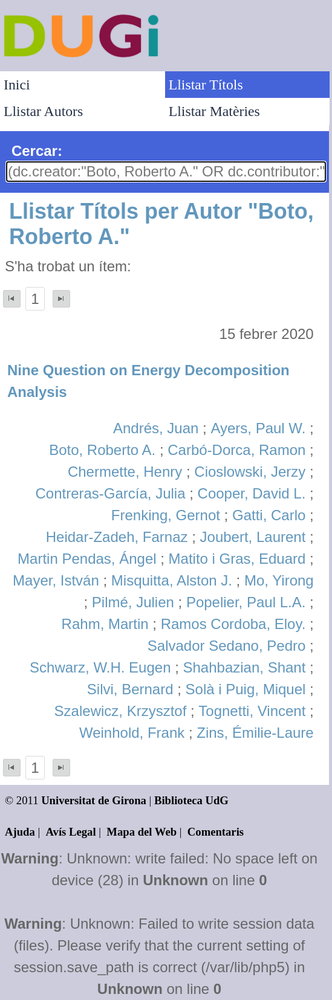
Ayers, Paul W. (257, 428)
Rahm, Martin (105, 624)
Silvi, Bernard (130, 689)
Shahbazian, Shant (244, 667)
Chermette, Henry (125, 471)
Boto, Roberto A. (102, 450)
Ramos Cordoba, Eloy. (233, 624)
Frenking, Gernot (165, 515)
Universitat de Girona (93, 800)
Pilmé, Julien (133, 602)
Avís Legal (71, 831)
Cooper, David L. (252, 493)
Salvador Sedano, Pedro (227, 645)
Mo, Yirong (279, 580)
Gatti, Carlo (268, 515)
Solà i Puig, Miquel (246, 689)
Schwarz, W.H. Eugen (100, 667)
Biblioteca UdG (191, 800)
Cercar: (36, 151)
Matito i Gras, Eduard (237, 558)
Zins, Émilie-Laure (255, 732)
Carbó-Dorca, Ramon (236, 450)
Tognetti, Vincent (251, 711)
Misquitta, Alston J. (171, 580)
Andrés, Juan (155, 428)
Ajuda (20, 831)
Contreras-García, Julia (110, 493)
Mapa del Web (141, 831)
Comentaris (215, 831)
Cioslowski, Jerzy (249, 471)
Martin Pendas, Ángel (87, 558)
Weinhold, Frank (131, 732)
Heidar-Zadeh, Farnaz (117, 537)
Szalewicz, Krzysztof (120, 711)
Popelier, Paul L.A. (245, 602)
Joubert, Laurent (253, 537)
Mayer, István (56, 580)
